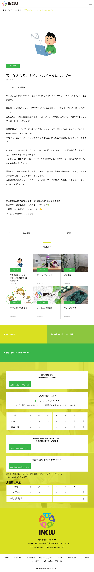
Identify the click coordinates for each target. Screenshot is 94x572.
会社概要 (35, 561)
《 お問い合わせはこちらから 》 (21, 214)
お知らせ (17, 558)
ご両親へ (60, 558)
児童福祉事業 (30, 558)
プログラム (85, 558)
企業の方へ (72, 558)
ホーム (7, 558)
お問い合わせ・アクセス (19, 385)
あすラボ (13, 66)
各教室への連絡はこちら (19, 467)
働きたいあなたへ (46, 558)
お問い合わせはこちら (19, 449)
